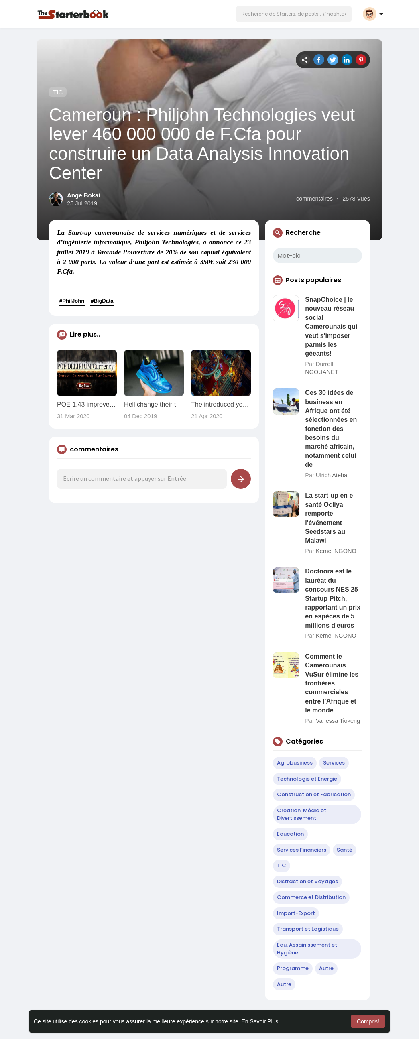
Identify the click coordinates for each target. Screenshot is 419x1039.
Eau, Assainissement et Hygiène (307, 948)
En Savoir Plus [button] (259, 1021)
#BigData (102, 301)
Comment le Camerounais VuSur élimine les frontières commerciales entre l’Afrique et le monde (331, 683)
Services (334, 763)
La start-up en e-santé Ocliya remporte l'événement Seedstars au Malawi (330, 518)
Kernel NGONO (336, 551)
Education (290, 834)
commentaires (314, 198)
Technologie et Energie (307, 779)
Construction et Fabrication (314, 794)
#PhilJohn (71, 301)
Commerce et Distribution (311, 897)
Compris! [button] (368, 1021)
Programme (293, 968)
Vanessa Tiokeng (338, 721)
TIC (58, 92)
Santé (344, 850)
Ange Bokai (83, 195)
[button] (294, 14)
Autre (326, 968)
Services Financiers (301, 850)
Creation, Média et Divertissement (301, 814)
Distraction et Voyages (307, 881)
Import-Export (296, 913)
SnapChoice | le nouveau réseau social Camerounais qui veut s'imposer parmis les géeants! (331, 326)
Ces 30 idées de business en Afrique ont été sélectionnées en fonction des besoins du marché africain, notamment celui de (331, 428)
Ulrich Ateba (331, 475)
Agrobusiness (295, 763)
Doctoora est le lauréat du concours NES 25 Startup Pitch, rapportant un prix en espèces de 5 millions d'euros (332, 598)
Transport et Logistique (308, 929)
